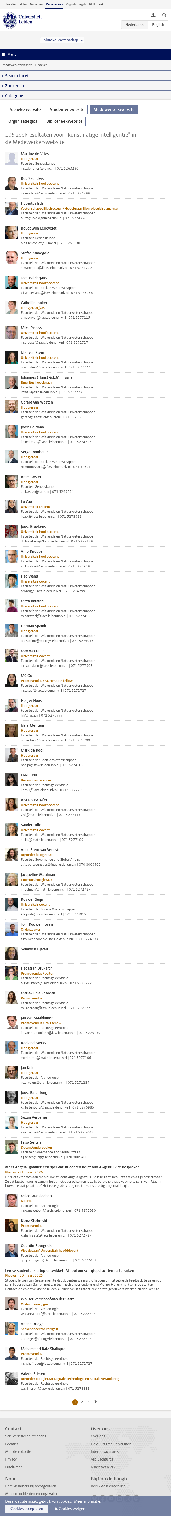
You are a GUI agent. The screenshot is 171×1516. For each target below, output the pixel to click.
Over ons (98, 1436)
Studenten (36, 5)
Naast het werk (103, 1467)
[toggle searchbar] (164, 15)
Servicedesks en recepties (25, 1436)
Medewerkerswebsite (17, 65)
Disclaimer (13, 1467)
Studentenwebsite (67, 109)
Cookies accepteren (26, 1508)
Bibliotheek (96, 5)
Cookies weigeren (74, 1508)
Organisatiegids (76, 5)
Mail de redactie (18, 1451)
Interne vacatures (105, 1451)
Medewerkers (54, 5)
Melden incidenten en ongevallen (31, 1493)
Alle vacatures (102, 1459)
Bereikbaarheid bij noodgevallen (30, 1486)
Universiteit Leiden (15, 5)
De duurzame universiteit (111, 1444)
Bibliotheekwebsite (64, 121)
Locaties (11, 1444)
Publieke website (24, 109)
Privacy (11, 1459)
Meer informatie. (87, 1501)
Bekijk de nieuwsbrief (108, 1486)
